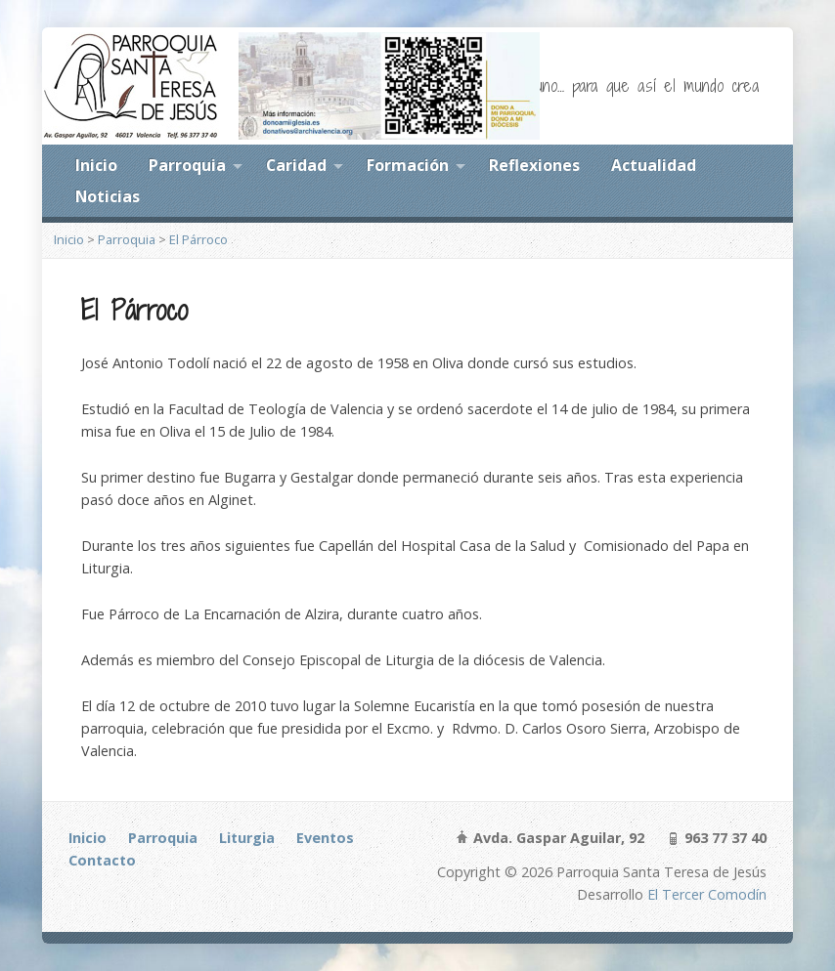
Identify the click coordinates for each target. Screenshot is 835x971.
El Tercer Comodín (707, 894)
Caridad (296, 165)
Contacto (102, 860)
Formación (408, 165)
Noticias (107, 196)
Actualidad (653, 165)
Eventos (325, 837)
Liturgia (247, 837)
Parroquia (187, 165)
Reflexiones (534, 165)
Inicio (96, 165)
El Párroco (198, 239)
